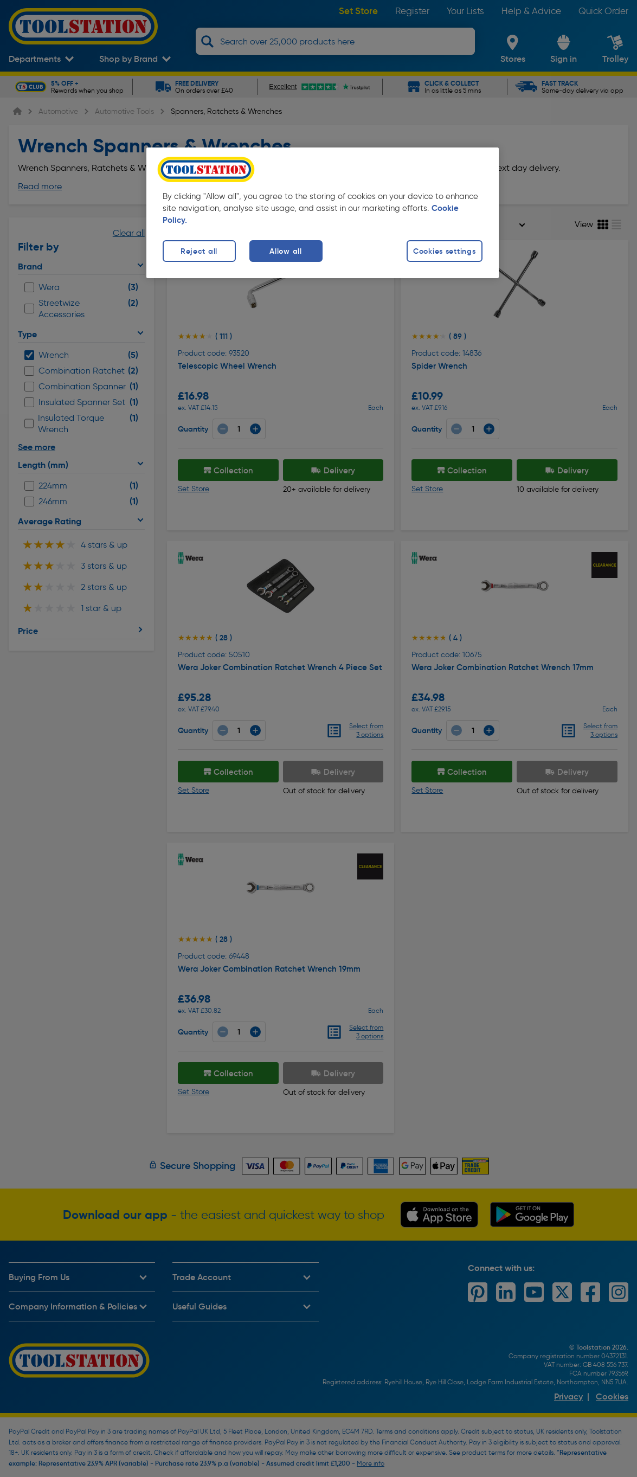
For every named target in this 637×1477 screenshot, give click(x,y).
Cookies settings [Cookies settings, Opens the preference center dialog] (444, 251)
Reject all (199, 251)
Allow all (285, 251)
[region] (322, 212)
